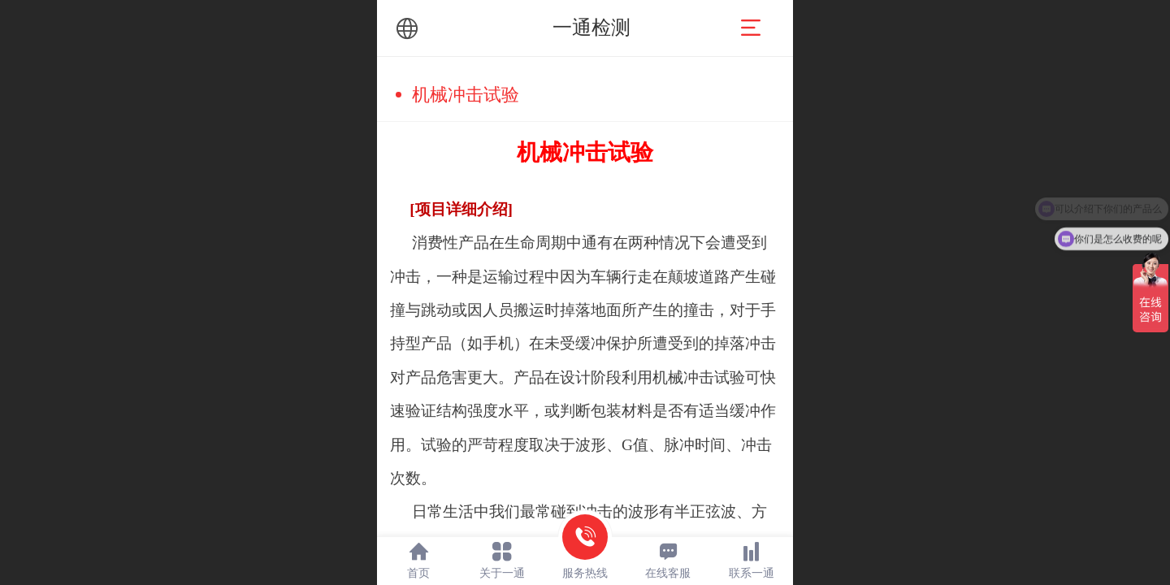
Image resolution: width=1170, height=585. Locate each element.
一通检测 (591, 27)
